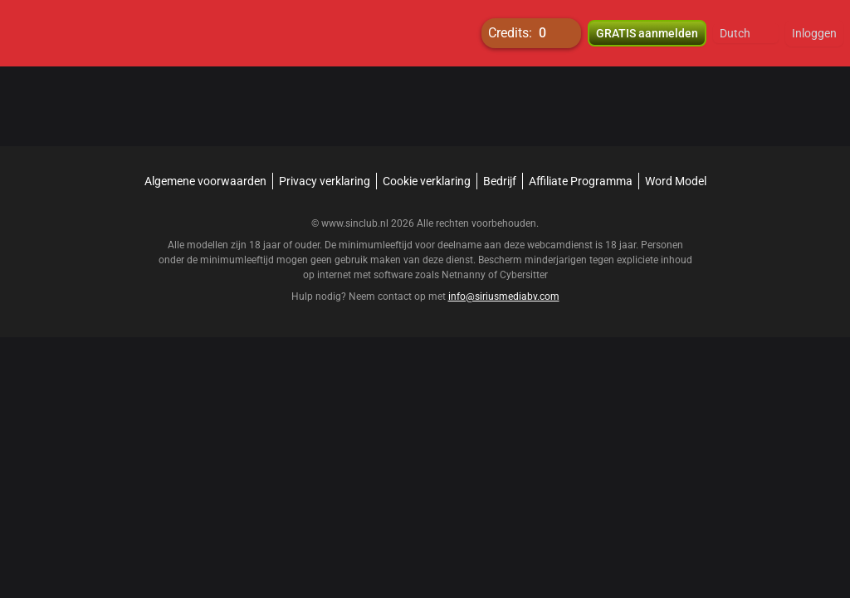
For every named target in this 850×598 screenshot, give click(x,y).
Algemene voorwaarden (205, 181)
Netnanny (465, 275)
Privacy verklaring (324, 181)
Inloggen (814, 33)
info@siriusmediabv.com (503, 296)
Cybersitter (524, 275)
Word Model (675, 181)
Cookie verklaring (427, 181)
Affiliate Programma (581, 181)
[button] (746, 33)
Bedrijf (499, 181)
